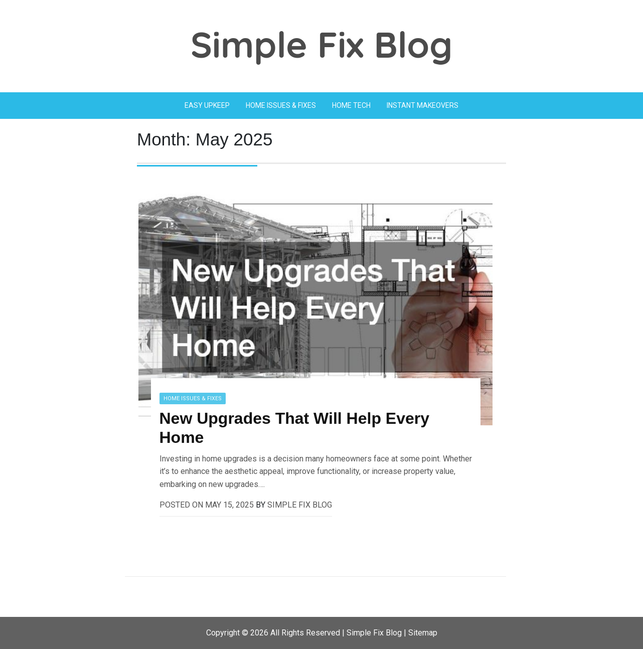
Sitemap (422, 632)
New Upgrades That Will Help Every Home (294, 427)
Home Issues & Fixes (281, 105)
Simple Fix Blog (321, 44)
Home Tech (351, 105)
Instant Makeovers (422, 105)
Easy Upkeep (207, 105)
